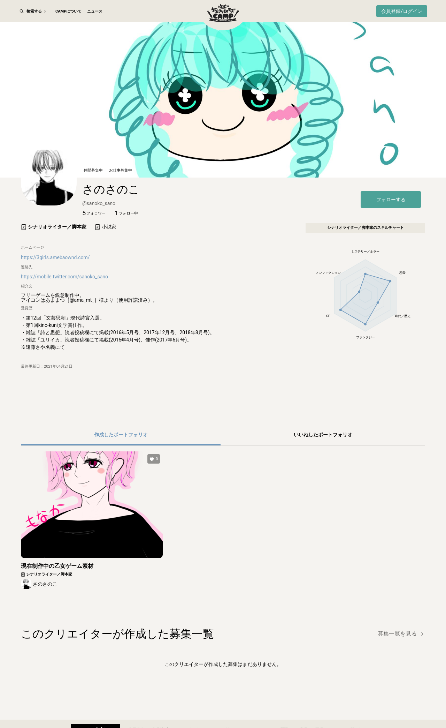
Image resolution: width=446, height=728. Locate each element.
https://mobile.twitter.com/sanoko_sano (64, 289)
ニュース (94, 11)
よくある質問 (276, 708)
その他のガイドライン (237, 708)
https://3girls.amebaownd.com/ (55, 269)
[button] (94, 226)
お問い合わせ (358, 708)
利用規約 (136, 708)
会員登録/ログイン (401, 11)
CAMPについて (68, 11)
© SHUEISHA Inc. (206, 721)
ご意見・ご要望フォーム (317, 708)
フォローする (391, 212)
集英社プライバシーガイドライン (181, 708)
